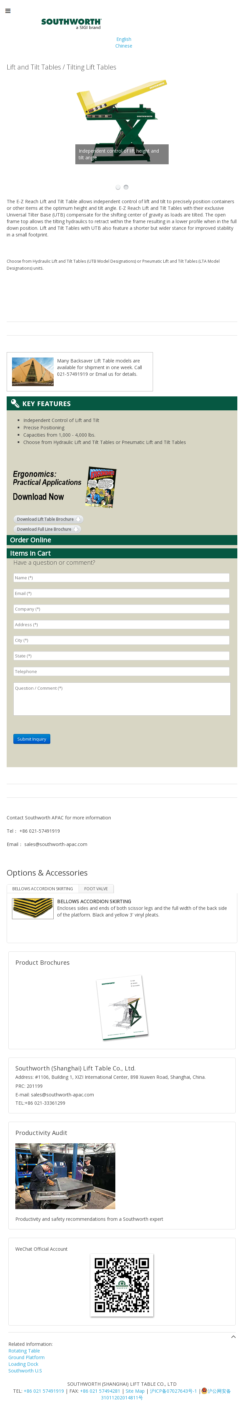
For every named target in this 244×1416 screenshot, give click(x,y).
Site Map (135, 1391)
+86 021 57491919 (44, 1391)
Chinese (123, 46)
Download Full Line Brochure (44, 529)
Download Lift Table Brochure (45, 519)
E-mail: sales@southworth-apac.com (54, 1094)
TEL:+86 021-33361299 (40, 1103)
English (123, 39)
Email (101, 374)
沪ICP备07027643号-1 (173, 1391)
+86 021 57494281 (100, 1391)
